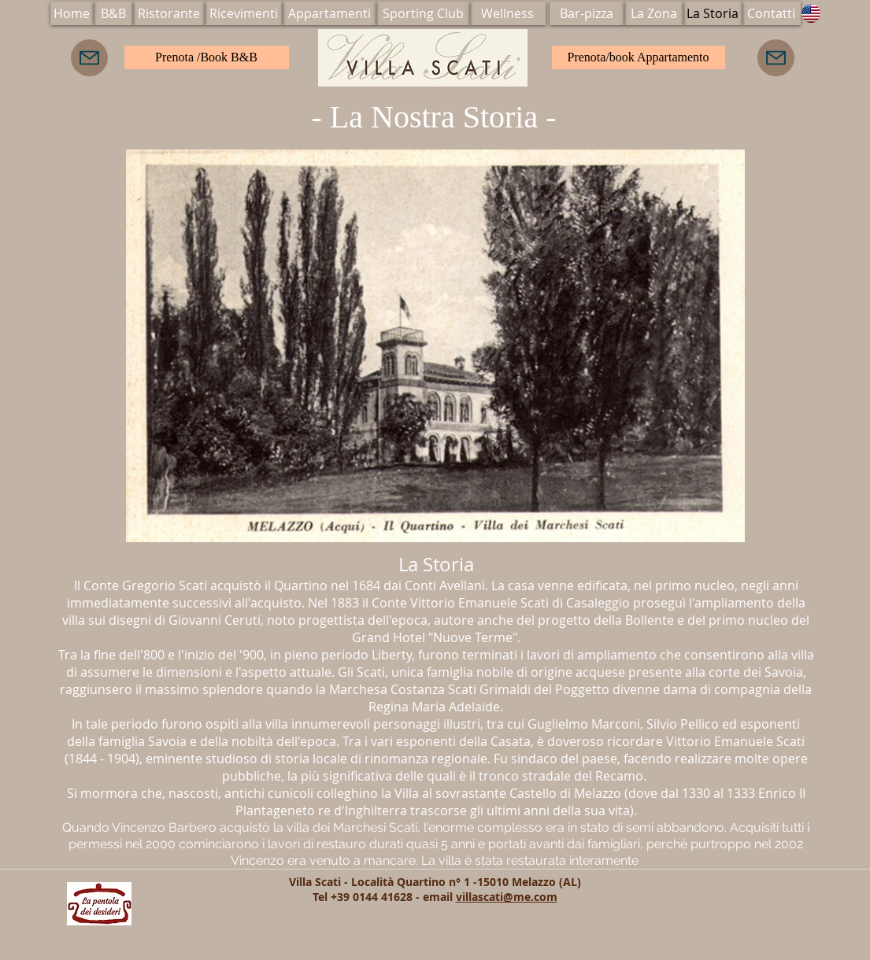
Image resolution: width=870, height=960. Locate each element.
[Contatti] (771, 13)
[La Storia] (712, 13)
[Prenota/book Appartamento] (638, 57)
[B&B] (113, 13)
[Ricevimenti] (244, 13)
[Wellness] (508, 13)
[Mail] (89, 57)
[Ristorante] (169, 13)
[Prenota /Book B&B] (206, 57)
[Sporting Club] (423, 13)
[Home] (72, 13)
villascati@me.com (506, 896)
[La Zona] (653, 13)
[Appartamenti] (329, 13)
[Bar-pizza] (587, 13)
